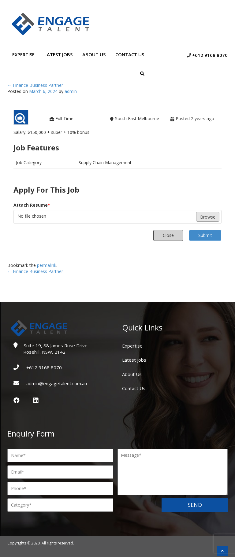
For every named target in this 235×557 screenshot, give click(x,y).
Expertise (23, 54)
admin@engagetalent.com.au (56, 383)
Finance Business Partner (35, 85)
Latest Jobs (58, 54)
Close (168, 235)
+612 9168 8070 (210, 55)
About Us (94, 54)
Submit (205, 235)
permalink (46, 265)
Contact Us (129, 54)
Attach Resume (31, 205)
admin (71, 91)
